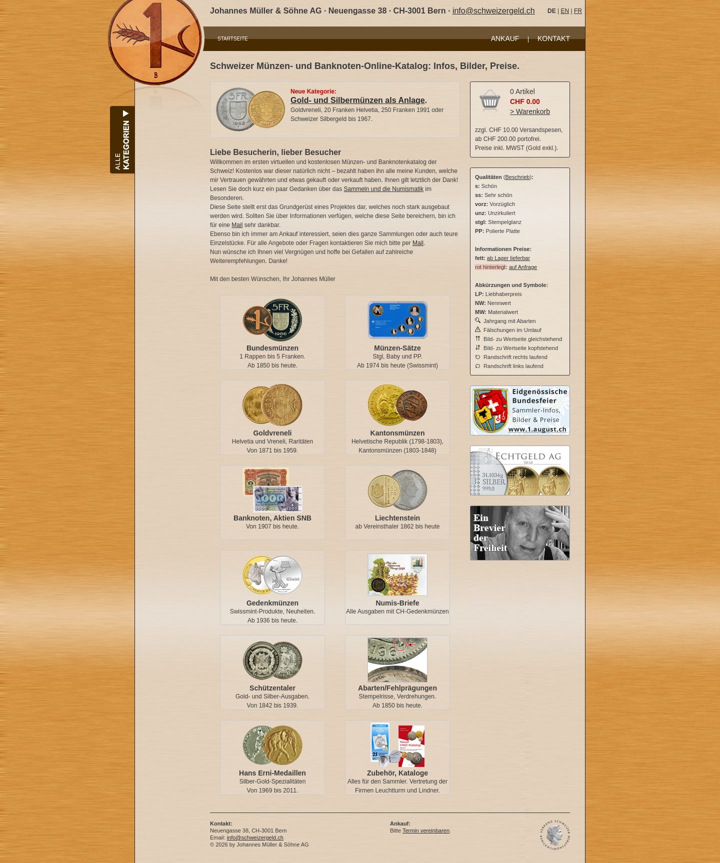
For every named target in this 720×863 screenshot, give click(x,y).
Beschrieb (518, 177)
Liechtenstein (397, 518)
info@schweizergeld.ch (493, 10)
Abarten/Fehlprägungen (397, 688)
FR (578, 11)
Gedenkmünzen (272, 603)
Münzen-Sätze (397, 348)
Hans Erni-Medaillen (272, 773)
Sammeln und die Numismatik (384, 189)
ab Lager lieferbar (508, 258)
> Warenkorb (530, 112)
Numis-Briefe (397, 603)
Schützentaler (273, 688)
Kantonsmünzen (397, 433)
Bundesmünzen (272, 348)
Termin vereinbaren (426, 831)
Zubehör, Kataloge (397, 773)
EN (564, 11)
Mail (237, 225)
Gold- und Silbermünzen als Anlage (357, 100)
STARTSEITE (233, 39)
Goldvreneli (272, 433)
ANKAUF (505, 38)
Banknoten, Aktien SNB (273, 518)
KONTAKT (554, 38)
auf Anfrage (523, 267)
